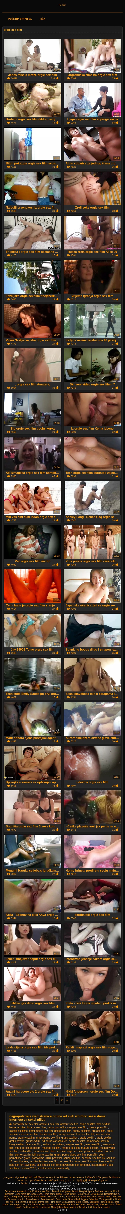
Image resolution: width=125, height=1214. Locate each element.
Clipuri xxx (56, 1180)
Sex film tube (33, 1204)
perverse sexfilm (93, 1151)
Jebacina (93, 1199)
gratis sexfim (104, 1137)
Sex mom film (23, 1194)
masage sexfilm (51, 1147)
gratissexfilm (33, 1141)
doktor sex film (62, 1130)
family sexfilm (67, 1134)
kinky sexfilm (16, 1144)
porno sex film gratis (49, 1154)
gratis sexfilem (69, 1137)
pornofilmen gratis (19, 1158)
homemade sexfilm (97, 1141)
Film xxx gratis (78, 1204)
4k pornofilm (16, 1124)
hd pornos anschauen (55, 1141)
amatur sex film (69, 1124)
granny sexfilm (26, 1137)
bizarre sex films (36, 1127)
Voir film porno (100, 1177)
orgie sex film (75, 1151)
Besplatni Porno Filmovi (101, 1202)
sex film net (56, 1161)
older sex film (57, 1151)
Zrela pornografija (13, 1196)
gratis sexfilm (87, 1137)
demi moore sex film (41, 1130)
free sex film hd (85, 1134)
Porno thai (43, 1202)
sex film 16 (98, 1158)
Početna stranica (20, 19)
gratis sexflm (16, 1141)
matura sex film (71, 1147)
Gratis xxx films (42, 1191)
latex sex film (33, 1144)
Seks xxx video (106, 1204)
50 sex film (31, 1124)
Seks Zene (36, 1194)
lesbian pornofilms (53, 1144)
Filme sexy (55, 1202)
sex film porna (72, 1161)
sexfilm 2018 (28, 1168)
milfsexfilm (26, 1151)
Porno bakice (32, 1199)
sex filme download (62, 1164)
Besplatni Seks (111, 1194)
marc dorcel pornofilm (27, 1147)
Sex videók (61, 1199)
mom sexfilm (41, 1151)
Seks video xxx (49, 1204)
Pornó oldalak (47, 1199)
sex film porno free (93, 1161)
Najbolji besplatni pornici (63, 1207)
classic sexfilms (18, 1130)
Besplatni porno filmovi (35, 1196)
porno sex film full (25, 1154)
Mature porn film (18, 1204)
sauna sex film (71, 1158)
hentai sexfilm (77, 1141)
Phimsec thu (66, 1177)
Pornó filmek (69, 1194)
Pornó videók (83, 1194)
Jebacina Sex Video (76, 1196)
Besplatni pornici (56, 1196)
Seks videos (82, 1202)
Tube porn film (106, 1199)
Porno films (20, 1202)
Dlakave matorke (103, 1191)
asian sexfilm (87, 1124)
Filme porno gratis (52, 1194)
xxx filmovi (44, 1207)
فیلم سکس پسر (11, 1177)
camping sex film (77, 1127)
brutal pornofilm (57, 1127)
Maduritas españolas (48, 1177)
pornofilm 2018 (96, 1154)
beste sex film (17, 1127)
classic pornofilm (98, 1127)
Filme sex (32, 1202)
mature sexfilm (89, 1147)
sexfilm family (61, 1168)
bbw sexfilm (103, 1124)
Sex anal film (68, 1202)
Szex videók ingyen (78, 1199)
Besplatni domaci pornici (99, 1196)
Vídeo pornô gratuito (98, 1180)
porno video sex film (74, 1154)
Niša (42, 19)
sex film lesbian (39, 1161)
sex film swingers (25, 1164)
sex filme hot (82, 1164)
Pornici (55, 1191)
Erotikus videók (30, 1207)
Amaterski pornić (25, 1191)
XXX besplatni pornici (98, 1207)
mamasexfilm (93, 1144)
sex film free (21, 1161)
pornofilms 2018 (41, 1158)
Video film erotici (42, 1180)
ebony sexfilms (81, 1130)
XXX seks (82, 1207)
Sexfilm (62, 5)
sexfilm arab (45, 1168)
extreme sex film (28, 1134)
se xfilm (86, 1158)
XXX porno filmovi (69, 1191)
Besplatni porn (86, 1191)
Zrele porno (97, 1194)
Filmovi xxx (92, 1204)
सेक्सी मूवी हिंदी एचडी (28, 1177)
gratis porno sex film (48, 1137)
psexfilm (57, 1158)
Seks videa (10, 1191)
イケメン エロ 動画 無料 (74, 1180)
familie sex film (48, 1134)
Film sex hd (64, 1204)
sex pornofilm (99, 1164)
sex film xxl (43, 1164)
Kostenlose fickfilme (83, 1177)
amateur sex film (49, 1124)
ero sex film (98, 1130)
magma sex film (74, 1144)
